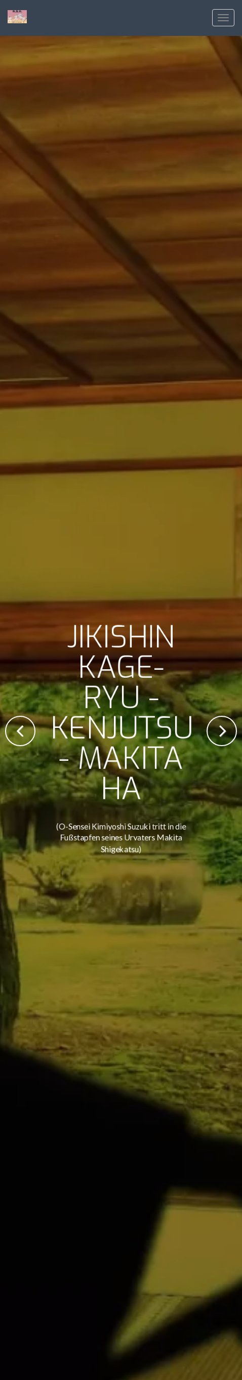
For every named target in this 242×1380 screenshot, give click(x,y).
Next (222, 731)
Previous (20, 731)
